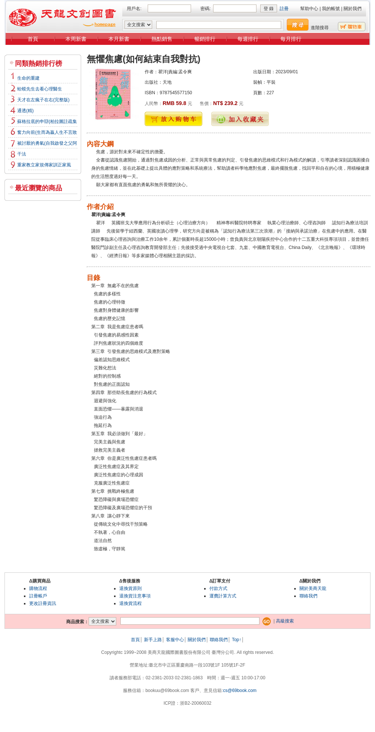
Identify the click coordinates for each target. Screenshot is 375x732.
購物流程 (38, 588)
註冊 (284, 8)
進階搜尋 (320, 27)
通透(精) (25, 110)
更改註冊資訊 (42, 603)
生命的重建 (28, 78)
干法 (21, 154)
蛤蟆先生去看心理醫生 (39, 89)
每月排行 (290, 39)
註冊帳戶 (38, 596)
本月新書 (118, 39)
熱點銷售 (161, 39)
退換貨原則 (130, 588)
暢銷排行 (204, 39)
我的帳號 (331, 8)
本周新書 (75, 39)
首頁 (33, 39)
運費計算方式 (222, 596)
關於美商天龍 (312, 588)
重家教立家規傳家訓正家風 (44, 164)
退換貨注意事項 (135, 596)
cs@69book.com (240, 690)
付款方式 (218, 588)
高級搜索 (285, 621)
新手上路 (153, 639)
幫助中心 (309, 8)
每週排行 (247, 39)
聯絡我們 (308, 596)
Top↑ (236, 639)
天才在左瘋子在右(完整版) (43, 99)
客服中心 (175, 639)
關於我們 (353, 8)
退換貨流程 (130, 603)
